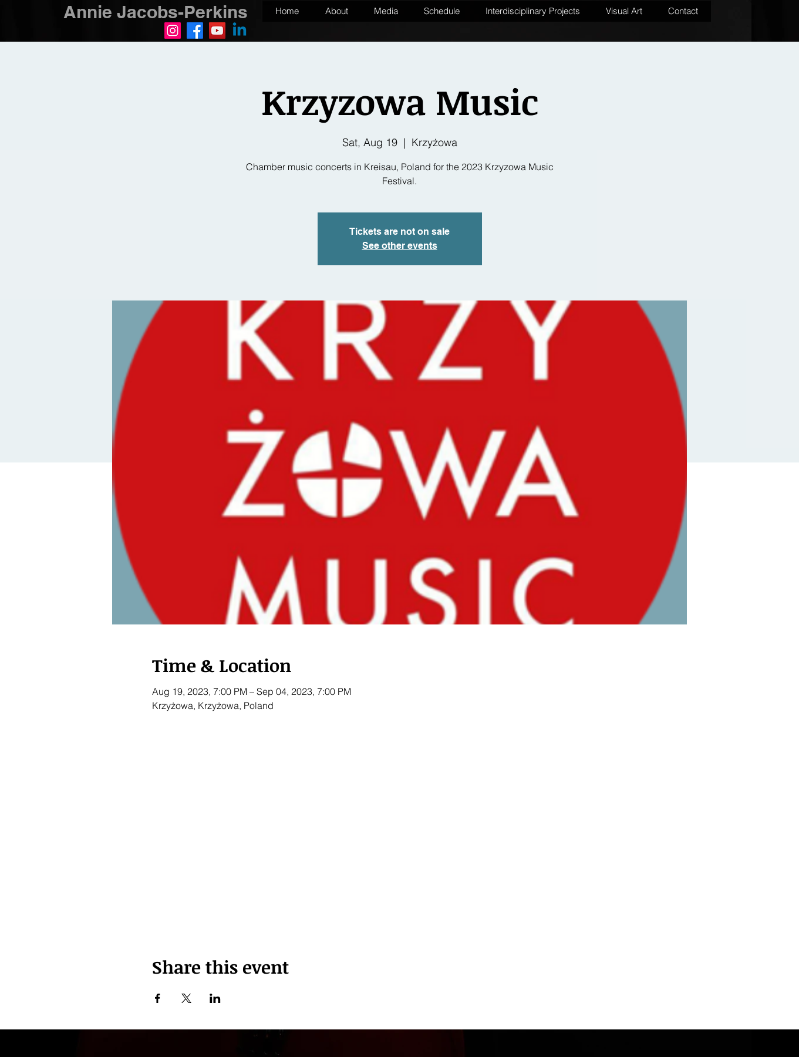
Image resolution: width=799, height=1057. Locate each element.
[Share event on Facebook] (157, 998)
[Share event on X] (186, 998)
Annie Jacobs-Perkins (155, 11)
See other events (399, 245)
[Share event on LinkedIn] (215, 998)
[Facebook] (195, 30)
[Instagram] (172, 30)
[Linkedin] (239, 30)
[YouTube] (217, 30)
